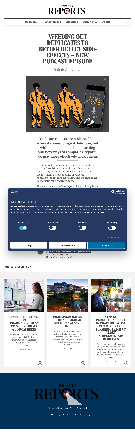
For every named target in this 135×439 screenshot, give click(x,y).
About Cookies (72, 415)
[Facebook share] (55, 70)
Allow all (106, 245)
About (106, 21)
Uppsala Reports (75, 186)
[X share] (58, 70)
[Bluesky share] (66, 70)
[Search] (126, 22)
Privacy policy (85, 415)
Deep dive (31, 21)
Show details (114, 237)
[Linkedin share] (62, 70)
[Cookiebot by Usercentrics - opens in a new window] (113, 192)
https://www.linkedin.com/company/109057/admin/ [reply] (70, 252)
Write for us (90, 21)
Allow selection (67, 245)
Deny (28, 245)
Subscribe (72, 21)
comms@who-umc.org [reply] (59, 254)
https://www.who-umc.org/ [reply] (60, 257)
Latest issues (53, 21)
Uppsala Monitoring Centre (55, 415)
